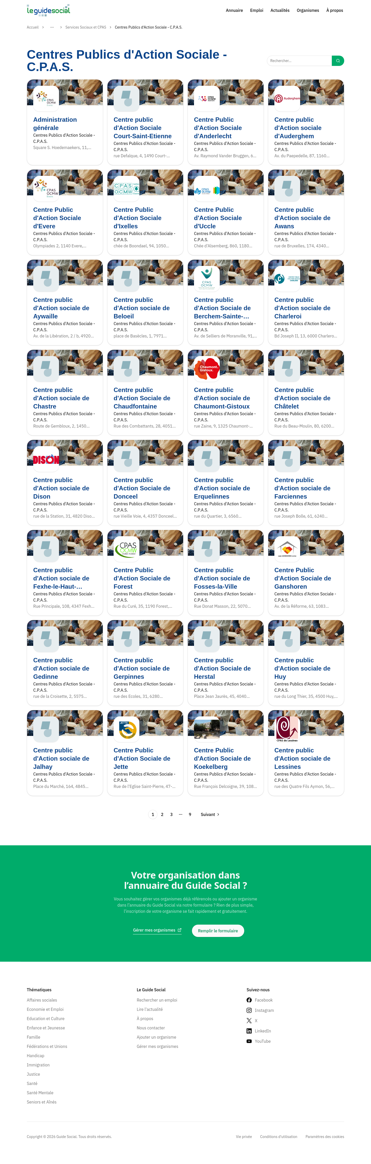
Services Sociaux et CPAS (85, 27)
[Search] (338, 61)
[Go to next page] (209, 814)
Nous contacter (151, 1027)
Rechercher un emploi (157, 1000)
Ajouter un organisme (156, 1037)
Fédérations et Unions (47, 1046)
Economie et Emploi (45, 1009)
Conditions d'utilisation (278, 1136)
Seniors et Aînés (42, 1102)
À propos (334, 10)
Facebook (264, 1000)
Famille (33, 1037)
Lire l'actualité (150, 1009)
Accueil (33, 27)
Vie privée (244, 1136)
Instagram (264, 1010)
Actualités (280, 10)
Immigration (38, 1064)
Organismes (308, 10)
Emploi (256, 10)
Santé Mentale (40, 1092)
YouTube (263, 1041)
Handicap (35, 1055)
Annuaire (234, 10)
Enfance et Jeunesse (46, 1027)
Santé (32, 1083)
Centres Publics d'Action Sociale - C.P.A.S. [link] (148, 27)
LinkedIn (263, 1030)
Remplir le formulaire (218, 930)
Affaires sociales (42, 1000)
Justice (33, 1074)
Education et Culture (45, 1018)
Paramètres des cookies (325, 1136)
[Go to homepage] (48, 10)
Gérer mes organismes (157, 1046)
